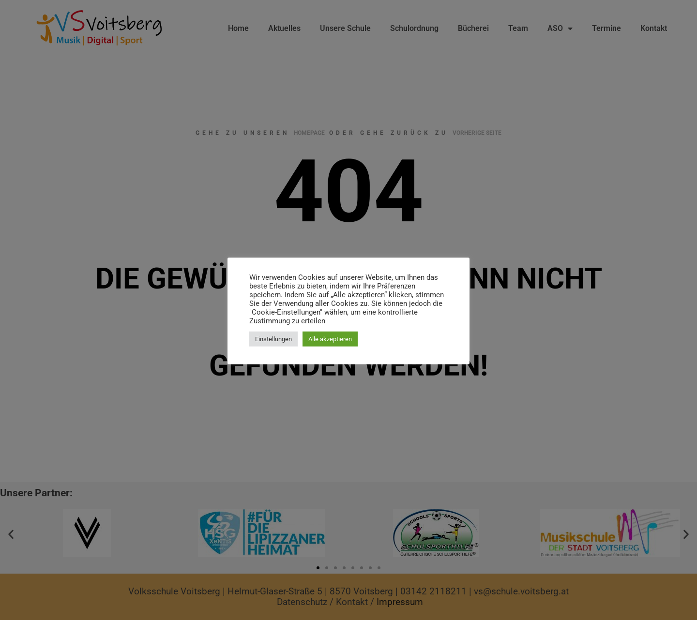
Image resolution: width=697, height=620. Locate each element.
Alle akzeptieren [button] (330, 339)
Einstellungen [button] (273, 339)
